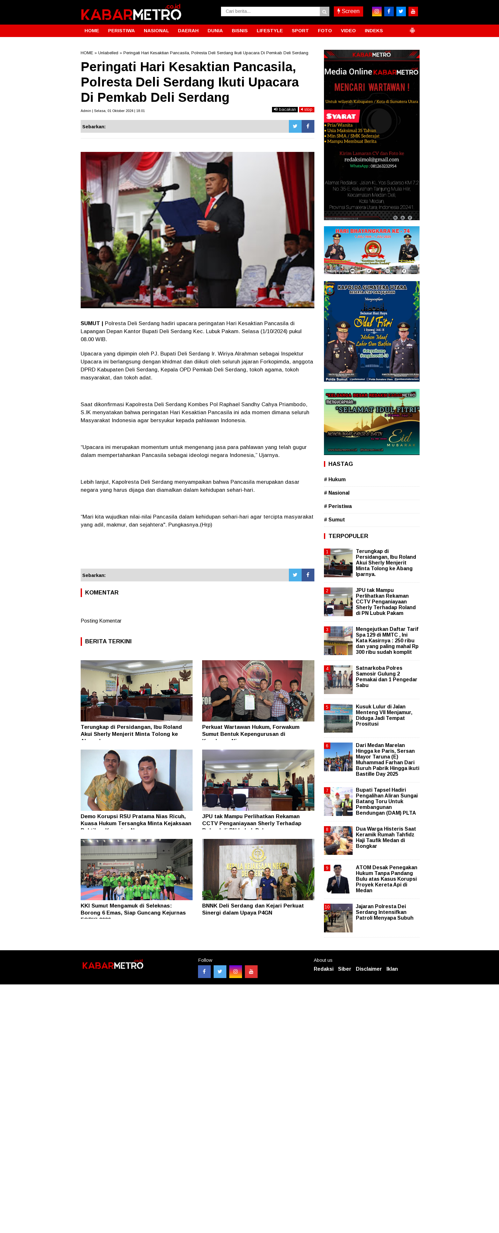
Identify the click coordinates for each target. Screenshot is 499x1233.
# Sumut (334, 519)
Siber (344, 969)
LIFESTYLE (270, 30)
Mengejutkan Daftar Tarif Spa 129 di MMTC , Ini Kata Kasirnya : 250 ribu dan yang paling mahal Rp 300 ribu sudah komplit (387, 640)
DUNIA (215, 30)
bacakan (285, 109)
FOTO (325, 30)
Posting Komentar (101, 621)
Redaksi (324, 969)
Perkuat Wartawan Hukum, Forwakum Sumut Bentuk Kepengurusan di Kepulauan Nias (250, 734)
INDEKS (374, 30)
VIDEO (348, 30)
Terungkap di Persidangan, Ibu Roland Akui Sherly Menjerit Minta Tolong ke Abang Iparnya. (131, 734)
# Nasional (336, 493)
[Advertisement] (197, 551)
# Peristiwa (338, 506)
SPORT (300, 30)
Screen (348, 11)
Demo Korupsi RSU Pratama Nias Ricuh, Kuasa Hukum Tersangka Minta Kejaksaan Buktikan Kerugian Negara (136, 823)
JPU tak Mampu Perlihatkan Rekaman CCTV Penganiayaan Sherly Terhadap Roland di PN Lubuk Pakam (251, 823)
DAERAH (188, 30)
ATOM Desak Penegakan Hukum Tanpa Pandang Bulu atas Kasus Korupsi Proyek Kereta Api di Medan (386, 879)
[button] (412, 28)
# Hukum (335, 479)
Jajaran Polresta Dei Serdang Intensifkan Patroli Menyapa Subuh (385, 912)
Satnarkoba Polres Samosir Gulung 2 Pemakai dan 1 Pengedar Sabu (386, 676)
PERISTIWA (121, 30)
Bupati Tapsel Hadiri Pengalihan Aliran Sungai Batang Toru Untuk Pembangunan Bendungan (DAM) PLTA (387, 801)
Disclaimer (369, 969)
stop (306, 109)
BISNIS (240, 30)
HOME (91, 30)
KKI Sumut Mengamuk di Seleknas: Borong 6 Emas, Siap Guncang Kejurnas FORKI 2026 (133, 913)
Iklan (392, 969)
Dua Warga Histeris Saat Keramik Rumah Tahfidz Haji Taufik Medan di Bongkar (386, 837)
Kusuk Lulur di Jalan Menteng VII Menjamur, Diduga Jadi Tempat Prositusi (384, 715)
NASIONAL (156, 30)
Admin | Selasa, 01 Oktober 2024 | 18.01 (113, 111)
